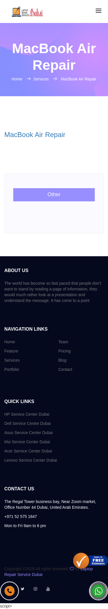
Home (17, 79)
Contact (65, 369)
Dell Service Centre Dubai (27, 423)
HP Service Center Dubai (26, 414)
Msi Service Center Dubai (27, 442)
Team (63, 342)
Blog (62, 360)
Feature (11, 351)
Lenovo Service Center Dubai (30, 460)
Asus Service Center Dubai (28, 432)
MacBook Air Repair (78, 79)
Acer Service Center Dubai (28, 451)
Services (41, 79)
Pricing (64, 351)
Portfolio (11, 369)
